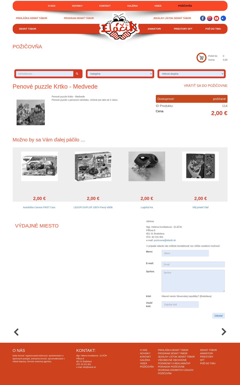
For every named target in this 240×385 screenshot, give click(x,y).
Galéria (132, 5)
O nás (51, 5)
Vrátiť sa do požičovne (205, 85)
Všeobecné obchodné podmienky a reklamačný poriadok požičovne (174, 363)
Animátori (154, 28)
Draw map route (57, 259)
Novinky (77, 5)
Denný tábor (27, 28)
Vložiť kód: (149, 305)
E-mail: (150, 263)
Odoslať (218, 315)
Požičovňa (185, 5)
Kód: (148, 296)
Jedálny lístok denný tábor (172, 18)
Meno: (149, 251)
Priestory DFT (183, 28)
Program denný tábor (79, 18)
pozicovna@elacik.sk (165, 240)
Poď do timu (213, 28)
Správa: (150, 271)
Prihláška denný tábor (31, 18)
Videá (158, 5)
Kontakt (104, 5)
